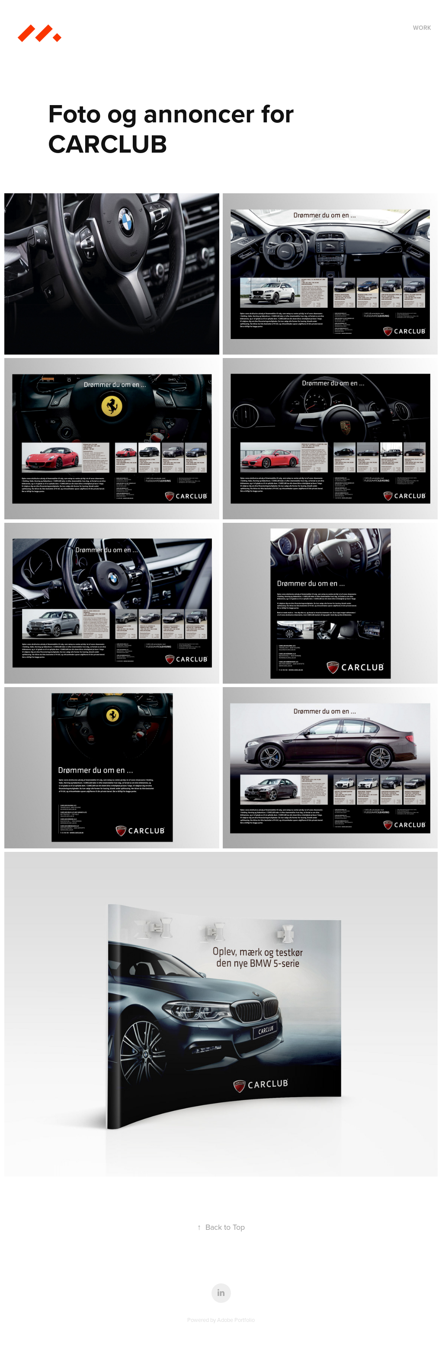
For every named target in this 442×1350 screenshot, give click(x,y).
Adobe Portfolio (236, 1320)
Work (422, 27)
